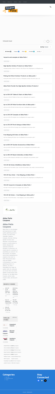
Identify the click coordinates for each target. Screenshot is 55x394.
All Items (8, 51)
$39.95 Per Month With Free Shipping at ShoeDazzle (15, 291)
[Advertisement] (27, 29)
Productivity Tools (9, 378)
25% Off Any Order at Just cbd (7, 309)
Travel (7, 379)
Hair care (7, 377)
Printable (32, 51)
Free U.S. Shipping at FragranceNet (8, 301)
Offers (24, 51)
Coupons (16, 51)
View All (14, 317)
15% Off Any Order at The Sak (15, 301)
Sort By (39, 51)
